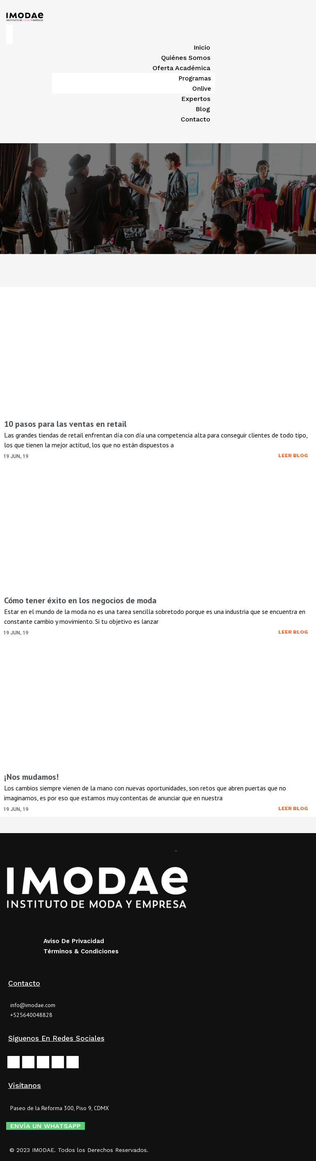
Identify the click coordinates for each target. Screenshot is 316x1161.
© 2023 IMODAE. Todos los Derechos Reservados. (78, 1150)
